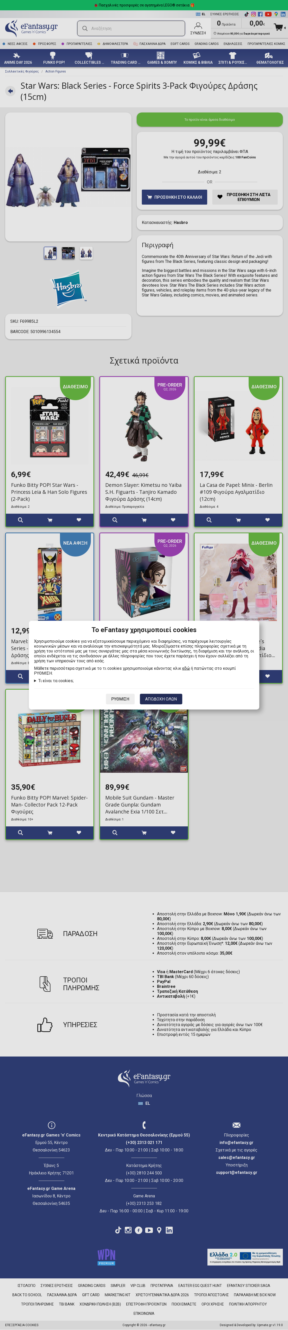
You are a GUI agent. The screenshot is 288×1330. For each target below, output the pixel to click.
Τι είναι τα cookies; (56, 680)
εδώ (186, 668)
